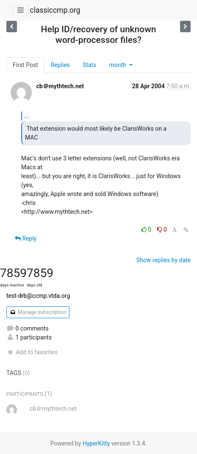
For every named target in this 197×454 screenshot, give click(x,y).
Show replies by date (163, 260)
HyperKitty (96, 443)
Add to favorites (32, 352)
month (118, 65)
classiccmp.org (55, 10)
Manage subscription (38, 312)
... (26, 116)
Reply (25, 238)
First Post (25, 65)
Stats (89, 65)
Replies (60, 65)
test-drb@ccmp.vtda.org (38, 295)
